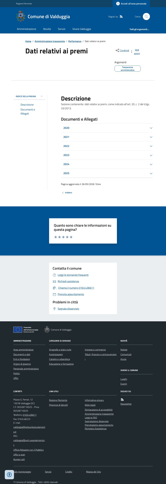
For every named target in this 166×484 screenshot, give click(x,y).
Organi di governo (22, 364)
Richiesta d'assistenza (96, 428)
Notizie (123, 349)
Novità (47, 29)
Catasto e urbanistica (59, 359)
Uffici (15, 378)
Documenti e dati (21, 354)
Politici (16, 373)
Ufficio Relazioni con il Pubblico (28, 450)
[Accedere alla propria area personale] (131, 3)
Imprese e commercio (95, 349)
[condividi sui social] (122, 50)
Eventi (123, 384)
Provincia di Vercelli (58, 405)
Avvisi (123, 359)
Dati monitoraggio (22, 471)
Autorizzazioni (56, 354)
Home (28, 41)
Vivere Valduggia (81, 29)
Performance (74, 41)
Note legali (90, 405)
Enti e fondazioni (21, 359)
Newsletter (126, 404)
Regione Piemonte (24, 3)
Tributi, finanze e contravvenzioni (101, 357)
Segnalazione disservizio (97, 421)
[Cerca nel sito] (145, 16)
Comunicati (125, 354)
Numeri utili (19, 459)
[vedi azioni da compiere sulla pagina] (135, 51)
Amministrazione (26, 29)
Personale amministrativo (26, 368)
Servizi (61, 29)
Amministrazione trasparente (50, 41)
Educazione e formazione (61, 364)
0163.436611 (30, 415)
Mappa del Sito (93, 471)
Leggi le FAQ (91, 417)
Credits (68, 471)
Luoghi (123, 379)
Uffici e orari (19, 454)
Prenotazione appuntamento (99, 425)
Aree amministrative (23, 349)
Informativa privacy (94, 400)
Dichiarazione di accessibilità (98, 409)
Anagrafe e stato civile (60, 349)
